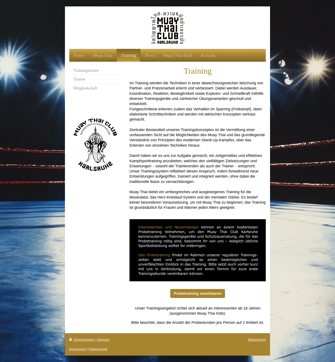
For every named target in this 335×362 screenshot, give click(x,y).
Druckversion (82, 340)
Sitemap (103, 340)
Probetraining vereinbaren (198, 293)
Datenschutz (97, 349)
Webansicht (257, 340)
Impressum (77, 349)
